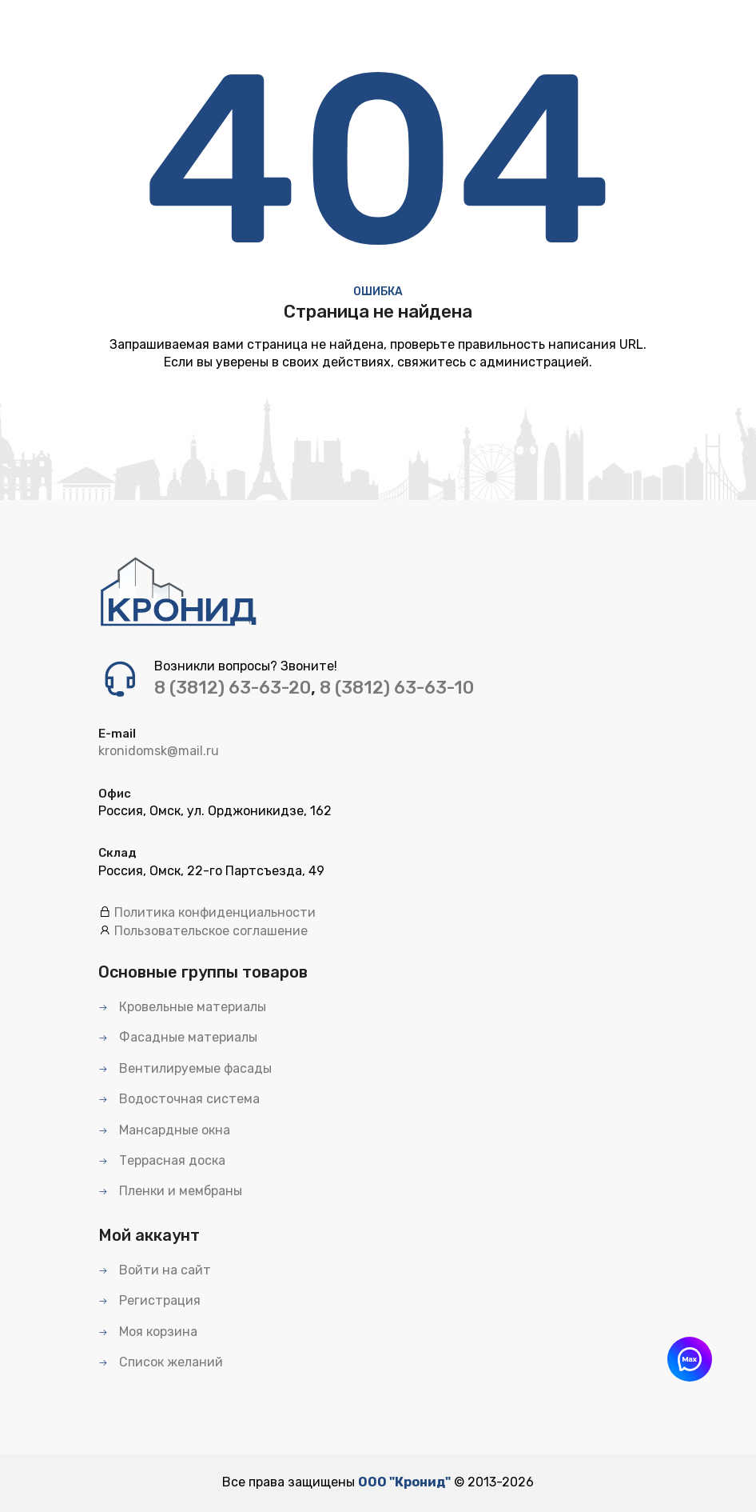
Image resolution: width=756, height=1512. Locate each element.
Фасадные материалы (177, 1037)
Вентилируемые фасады (185, 1068)
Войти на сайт (154, 1270)
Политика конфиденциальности (215, 912)
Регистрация (149, 1300)
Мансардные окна (164, 1130)
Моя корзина (147, 1331)
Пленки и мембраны (170, 1190)
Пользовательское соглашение (211, 930)
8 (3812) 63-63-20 (232, 687)
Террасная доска (161, 1160)
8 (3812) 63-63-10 (397, 687)
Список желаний (160, 1362)
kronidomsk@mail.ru (158, 750)
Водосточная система (179, 1098)
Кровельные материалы (182, 1006)
